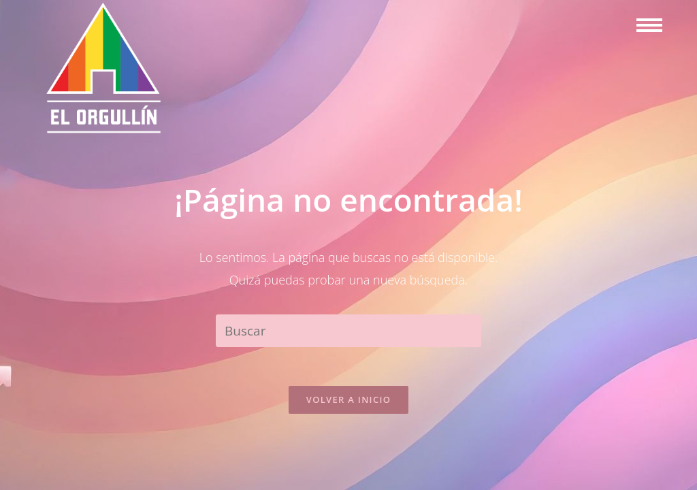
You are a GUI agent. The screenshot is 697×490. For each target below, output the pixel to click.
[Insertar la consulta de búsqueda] (348, 330)
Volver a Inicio (348, 401)
